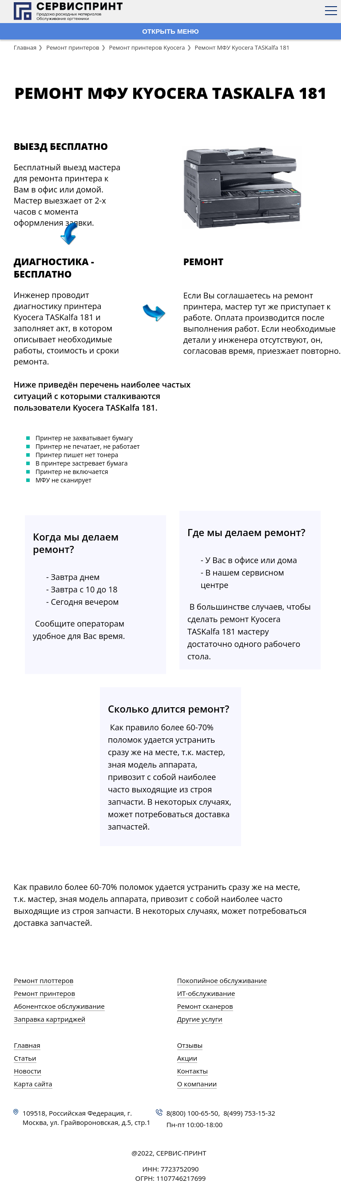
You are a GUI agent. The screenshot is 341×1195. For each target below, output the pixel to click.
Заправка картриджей (49, 1019)
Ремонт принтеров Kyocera (147, 47)
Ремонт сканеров (205, 1006)
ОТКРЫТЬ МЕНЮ (170, 31)
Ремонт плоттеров (43, 980)
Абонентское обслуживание (59, 1006)
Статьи (25, 1058)
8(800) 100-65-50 (192, 1113)
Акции (187, 1058)
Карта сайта (33, 1083)
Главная (25, 47)
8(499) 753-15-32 (249, 1113)
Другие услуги (199, 1019)
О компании (197, 1083)
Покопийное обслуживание (222, 980)
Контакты (192, 1070)
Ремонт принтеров (72, 47)
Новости (27, 1070)
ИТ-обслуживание (206, 993)
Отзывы (190, 1045)
